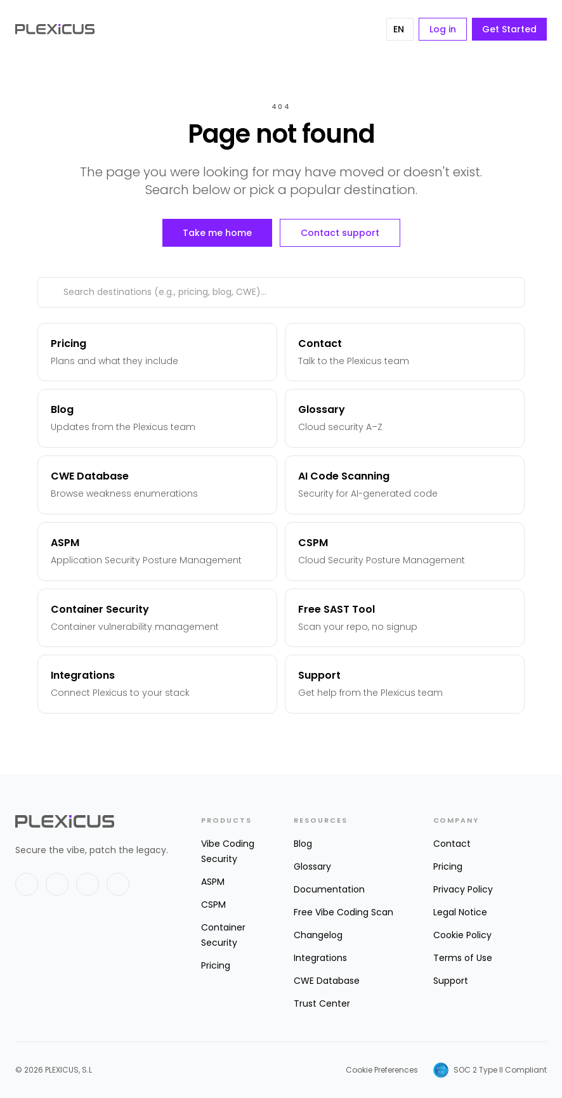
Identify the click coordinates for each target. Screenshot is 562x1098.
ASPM (213, 881)
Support (450, 980)
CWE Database (327, 980)
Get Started (509, 29)
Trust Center (322, 1003)
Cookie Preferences (382, 1070)
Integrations (320, 957)
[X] (26, 884)
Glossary (312, 866)
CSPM (213, 904)
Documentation (329, 889)
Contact (452, 843)
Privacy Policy (463, 889)
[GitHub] (87, 884)
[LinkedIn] (57, 884)
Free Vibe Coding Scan (343, 912)
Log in (442, 29)
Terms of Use (462, 957)
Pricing (215, 965)
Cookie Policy (462, 935)
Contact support (340, 232)
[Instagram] (118, 884)
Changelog (318, 935)
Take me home (217, 232)
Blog (303, 843)
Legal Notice (460, 912)
